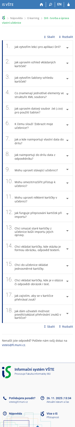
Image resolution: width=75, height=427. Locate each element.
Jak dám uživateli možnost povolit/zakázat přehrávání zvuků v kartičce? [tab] (33, 314)
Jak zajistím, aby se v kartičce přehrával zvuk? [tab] (29, 297)
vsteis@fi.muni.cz (13, 345)
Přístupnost (53, 417)
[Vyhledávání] (50, 4)
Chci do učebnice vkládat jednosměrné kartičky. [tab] (27, 266)
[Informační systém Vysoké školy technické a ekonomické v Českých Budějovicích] (7, 4)
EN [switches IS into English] (59, 4)
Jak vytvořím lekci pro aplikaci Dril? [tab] (33, 48)
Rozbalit (65, 37)
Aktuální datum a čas (58, 402)
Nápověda (16, 18)
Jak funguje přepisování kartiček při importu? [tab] (34, 214)
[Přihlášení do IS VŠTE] (68, 4)
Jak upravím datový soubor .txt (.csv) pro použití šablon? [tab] (34, 109)
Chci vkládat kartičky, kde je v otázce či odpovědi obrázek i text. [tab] (34, 281)
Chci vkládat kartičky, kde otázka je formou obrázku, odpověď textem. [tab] (33, 249)
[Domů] (41, 4)
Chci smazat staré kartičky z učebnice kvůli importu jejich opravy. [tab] (29, 231)
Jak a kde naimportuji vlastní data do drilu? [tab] (35, 140)
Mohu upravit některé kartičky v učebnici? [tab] (31, 198)
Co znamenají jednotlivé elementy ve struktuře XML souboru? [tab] (35, 94)
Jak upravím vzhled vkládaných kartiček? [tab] (31, 63)
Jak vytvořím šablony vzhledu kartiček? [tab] (29, 79)
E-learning (33, 18)
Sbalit (49, 37)
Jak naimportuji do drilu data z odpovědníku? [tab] (30, 156)
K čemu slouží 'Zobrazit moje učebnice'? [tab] (29, 125)
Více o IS (52, 413)
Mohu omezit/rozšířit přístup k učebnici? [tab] (30, 183)
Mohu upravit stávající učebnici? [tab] (34, 169)
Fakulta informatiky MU (38, 373)
